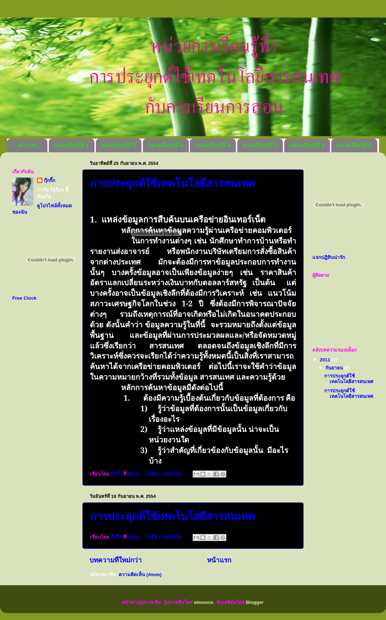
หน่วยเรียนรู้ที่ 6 (307, 145)
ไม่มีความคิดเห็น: (165, 473)
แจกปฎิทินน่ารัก (328, 257)
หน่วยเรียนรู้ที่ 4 (212, 145)
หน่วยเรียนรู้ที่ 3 (165, 145)
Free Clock (24, 298)
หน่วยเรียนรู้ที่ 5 (260, 145)
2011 (326, 359)
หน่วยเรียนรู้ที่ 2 (118, 145)
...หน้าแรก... (28, 145)
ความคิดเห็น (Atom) (140, 574)
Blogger (254, 602)
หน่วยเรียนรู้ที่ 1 (71, 145)
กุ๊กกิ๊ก (49, 180)
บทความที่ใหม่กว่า (115, 560)
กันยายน (334, 368)
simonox (204, 602)
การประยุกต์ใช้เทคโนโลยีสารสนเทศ (172, 516)
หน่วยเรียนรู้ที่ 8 (354, 145)
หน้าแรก (219, 560)
